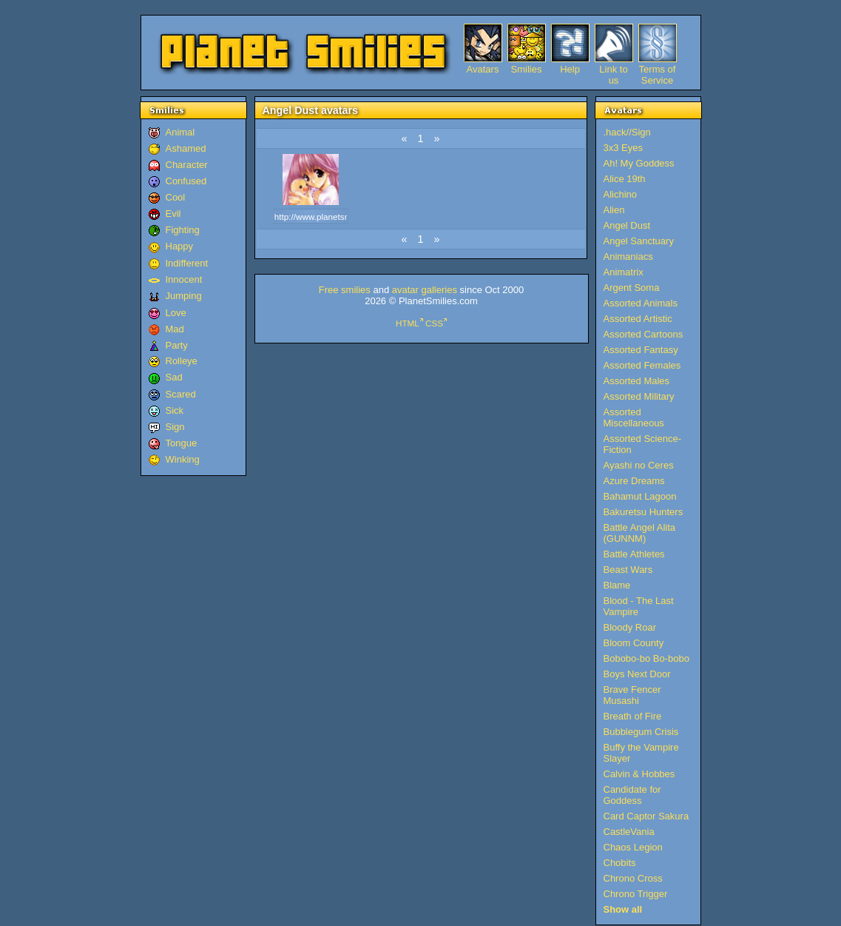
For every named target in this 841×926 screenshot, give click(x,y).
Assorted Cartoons (643, 334)
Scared (181, 394)
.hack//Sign (627, 132)
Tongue (181, 443)
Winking (183, 459)
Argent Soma (632, 287)
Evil (173, 213)
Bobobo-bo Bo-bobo (646, 658)
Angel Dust (627, 225)
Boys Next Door (637, 674)
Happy (180, 246)
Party (177, 345)
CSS (434, 323)
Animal (180, 132)
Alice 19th (625, 178)
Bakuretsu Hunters (643, 511)
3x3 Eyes (623, 147)
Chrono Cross (633, 878)
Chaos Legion (633, 847)
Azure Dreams (634, 480)
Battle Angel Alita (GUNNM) (640, 533)
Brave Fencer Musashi (632, 695)
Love (176, 312)
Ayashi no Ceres (639, 465)
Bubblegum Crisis (641, 731)
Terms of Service (657, 69)
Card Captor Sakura (646, 816)
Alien (614, 209)
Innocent (184, 279)
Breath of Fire (633, 716)
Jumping (184, 295)
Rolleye (181, 360)
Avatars (483, 69)
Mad (175, 329)
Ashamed (186, 148)
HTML (407, 323)
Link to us (613, 69)
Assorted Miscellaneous (634, 417)
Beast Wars (628, 569)
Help (570, 69)
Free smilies (345, 289)
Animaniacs (628, 256)
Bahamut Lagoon (640, 496)
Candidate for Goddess (632, 795)
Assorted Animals (641, 303)
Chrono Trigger (636, 893)
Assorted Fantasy (641, 349)
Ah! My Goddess (639, 163)
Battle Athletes (634, 554)
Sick (175, 410)
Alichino (621, 194)
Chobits (620, 862)
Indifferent (187, 263)
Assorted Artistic (638, 318)
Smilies (526, 69)
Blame (617, 585)
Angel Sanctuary (639, 240)
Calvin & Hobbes (639, 773)
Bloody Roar (630, 627)
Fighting (183, 229)
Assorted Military (639, 396)
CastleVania (629, 831)
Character (187, 164)
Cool (176, 197)
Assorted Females (642, 365)
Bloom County (634, 642)
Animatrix (624, 272)
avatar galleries (424, 289)
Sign (175, 426)
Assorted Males (637, 380)
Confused (186, 181)
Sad (174, 377)
